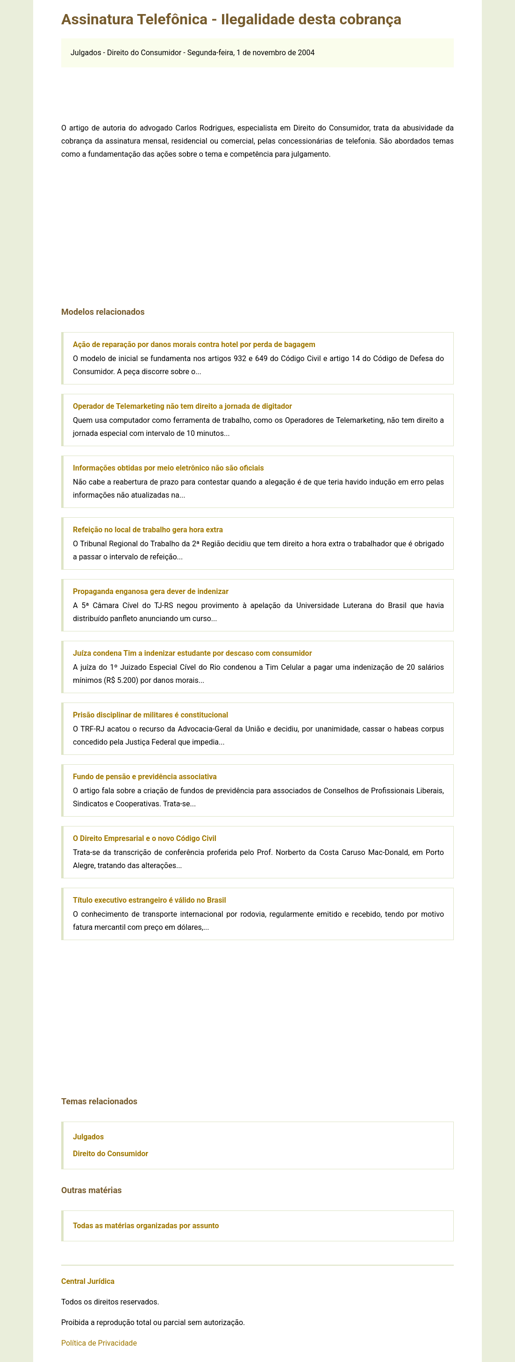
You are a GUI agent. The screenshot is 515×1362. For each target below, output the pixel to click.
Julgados (88, 1136)
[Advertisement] (257, 88)
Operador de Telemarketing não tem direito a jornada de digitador (182, 406)
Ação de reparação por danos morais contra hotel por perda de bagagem (194, 344)
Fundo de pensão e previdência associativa (145, 776)
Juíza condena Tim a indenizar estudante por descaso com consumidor (192, 653)
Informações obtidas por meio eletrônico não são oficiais (168, 468)
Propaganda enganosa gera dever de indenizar (151, 591)
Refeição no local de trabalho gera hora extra (148, 529)
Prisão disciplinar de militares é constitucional (150, 714)
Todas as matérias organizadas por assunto (146, 1225)
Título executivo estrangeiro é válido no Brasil (149, 900)
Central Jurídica (87, 1281)
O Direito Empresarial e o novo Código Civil (144, 838)
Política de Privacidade (99, 1343)
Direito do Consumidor (110, 1153)
